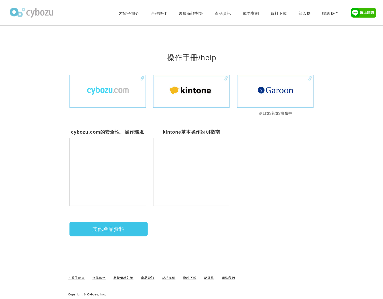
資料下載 (279, 13)
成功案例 (251, 13)
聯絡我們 (330, 13)
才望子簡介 (129, 13)
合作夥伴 (159, 13)
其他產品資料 (108, 229)
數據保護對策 (191, 13)
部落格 (305, 13)
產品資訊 (223, 13)
